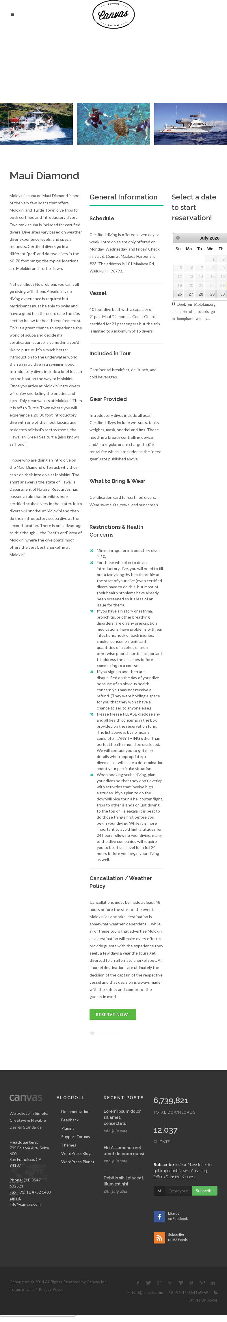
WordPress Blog (76, 1152)
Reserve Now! (113, 1013)
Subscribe (205, 1189)
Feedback (70, 1118)
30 (222, 293)
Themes (68, 1144)
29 (212, 293)
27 (191, 293)
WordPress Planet (77, 1160)
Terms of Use (22, 1288)
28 (201, 293)
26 (179, 293)
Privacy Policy (51, 1288)
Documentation (75, 1110)
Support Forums (75, 1135)
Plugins (68, 1127)
